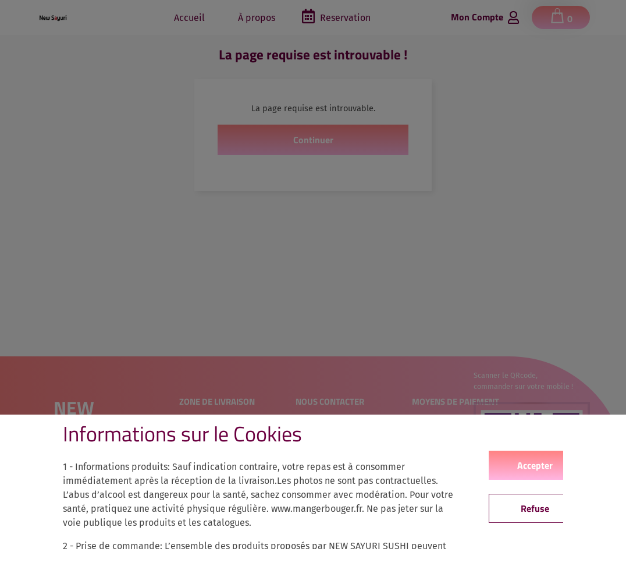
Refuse (535, 508)
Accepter (535, 465)
